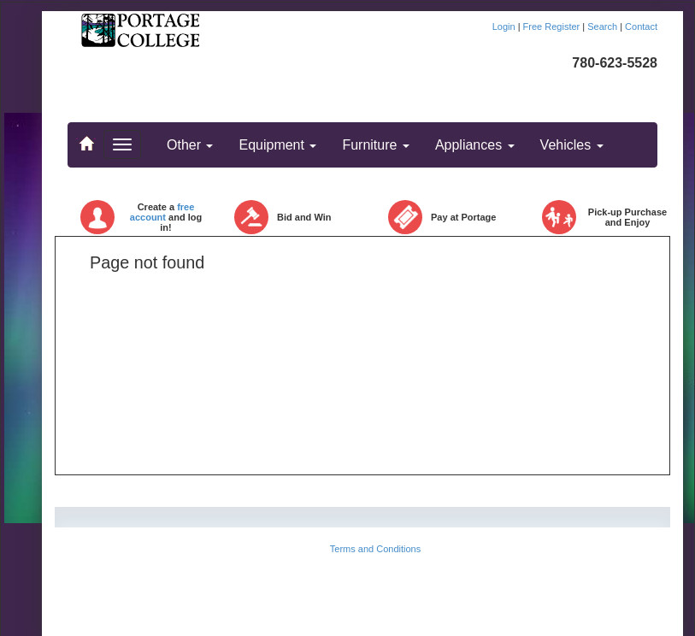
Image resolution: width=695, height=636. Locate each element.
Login (505, 26)
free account (162, 212)
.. (85, 136)
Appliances (475, 145)
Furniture (375, 145)
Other (190, 145)
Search (603, 26)
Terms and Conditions (375, 549)
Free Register (553, 26)
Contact (641, 26)
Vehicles (572, 145)
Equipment (277, 145)
